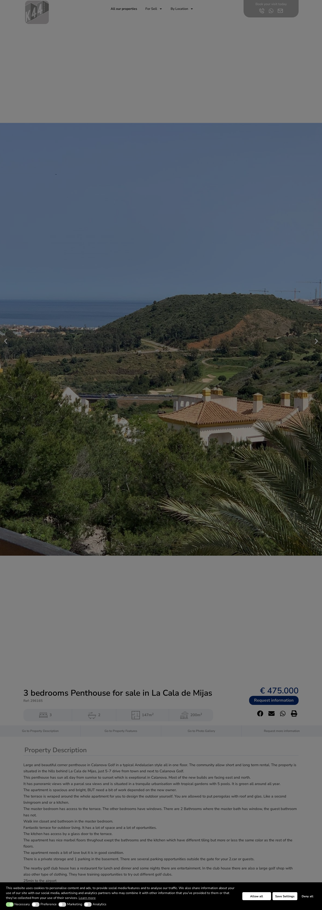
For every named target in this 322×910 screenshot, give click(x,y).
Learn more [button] (87, 898)
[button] (10, 904)
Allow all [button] (256, 896)
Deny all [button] (307, 896)
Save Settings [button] (284, 896)
